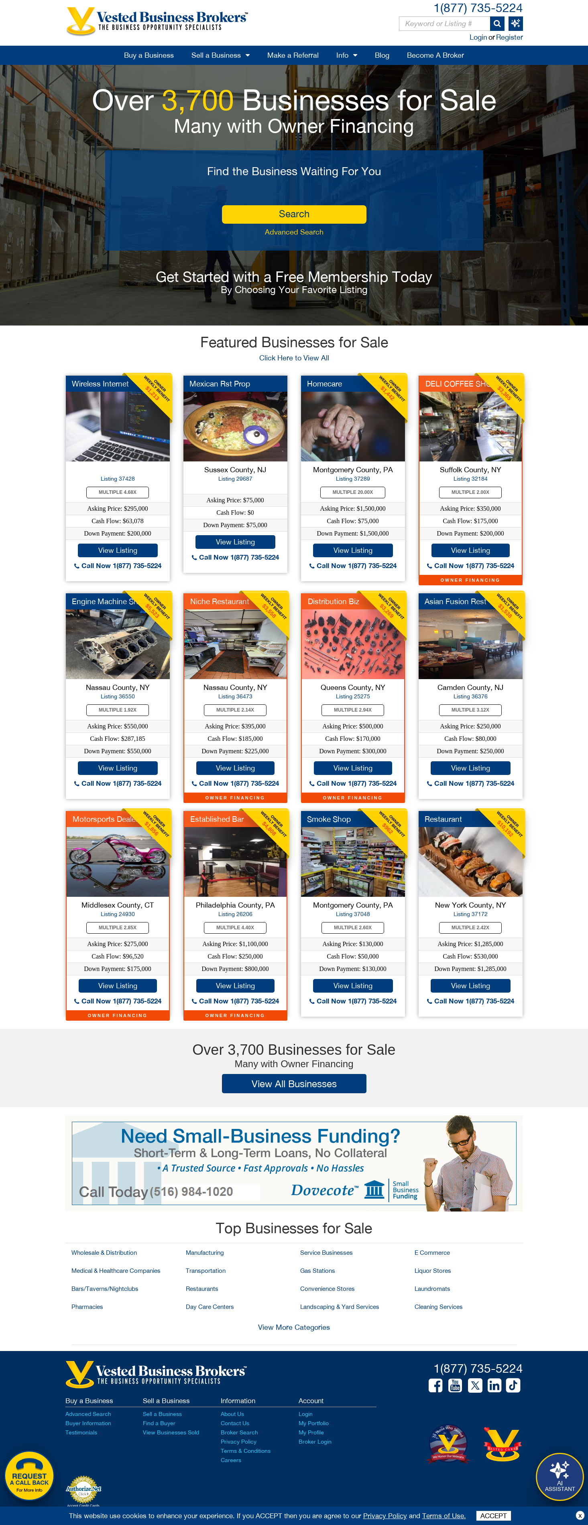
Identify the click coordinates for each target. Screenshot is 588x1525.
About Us (232, 1414)
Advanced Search (294, 232)
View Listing (117, 550)
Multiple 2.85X (117, 927)
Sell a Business (216, 55)
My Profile (311, 1432)
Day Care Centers (210, 1306)
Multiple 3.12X (470, 710)
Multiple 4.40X (235, 927)
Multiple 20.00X (353, 492)
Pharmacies (87, 1306)
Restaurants (202, 1288)
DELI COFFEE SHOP (460, 383)
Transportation (206, 1270)
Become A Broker (435, 55)
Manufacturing (205, 1252)
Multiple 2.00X (470, 492)
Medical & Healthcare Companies (116, 1270)
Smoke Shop (329, 819)
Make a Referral (293, 55)
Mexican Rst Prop (219, 383)
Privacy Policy (238, 1441)
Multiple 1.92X (117, 710)
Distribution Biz (333, 601)
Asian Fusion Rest (455, 601)
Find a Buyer (159, 1423)
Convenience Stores (327, 1288)
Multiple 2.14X (235, 710)
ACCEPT (493, 1516)
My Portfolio (314, 1423)
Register (509, 37)
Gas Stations (317, 1270)
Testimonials (81, 1432)
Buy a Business (149, 55)
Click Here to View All (294, 358)
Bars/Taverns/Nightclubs (104, 1288)
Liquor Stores (433, 1270)
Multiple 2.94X (353, 710)
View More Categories (294, 1327)
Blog (382, 55)
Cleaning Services (439, 1306)
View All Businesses (294, 1083)
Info (342, 55)
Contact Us (235, 1423)
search (294, 213)
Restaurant (443, 819)
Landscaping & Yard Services (339, 1306)
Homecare (324, 383)
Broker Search (239, 1432)
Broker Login (315, 1441)
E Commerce (432, 1252)
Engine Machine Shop (109, 601)
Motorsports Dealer (105, 819)
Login (478, 37)
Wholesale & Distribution (104, 1252)
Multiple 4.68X (117, 492)
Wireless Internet (100, 383)
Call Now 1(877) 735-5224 (117, 565)
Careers (231, 1460)
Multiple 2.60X (353, 927)
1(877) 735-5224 (478, 7)
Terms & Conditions (246, 1451)
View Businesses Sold (171, 1432)
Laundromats (432, 1288)
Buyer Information (88, 1423)
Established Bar (217, 819)
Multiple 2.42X (470, 927)
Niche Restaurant (219, 601)
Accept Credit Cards (83, 1506)
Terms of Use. (444, 1516)
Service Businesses (326, 1252)
